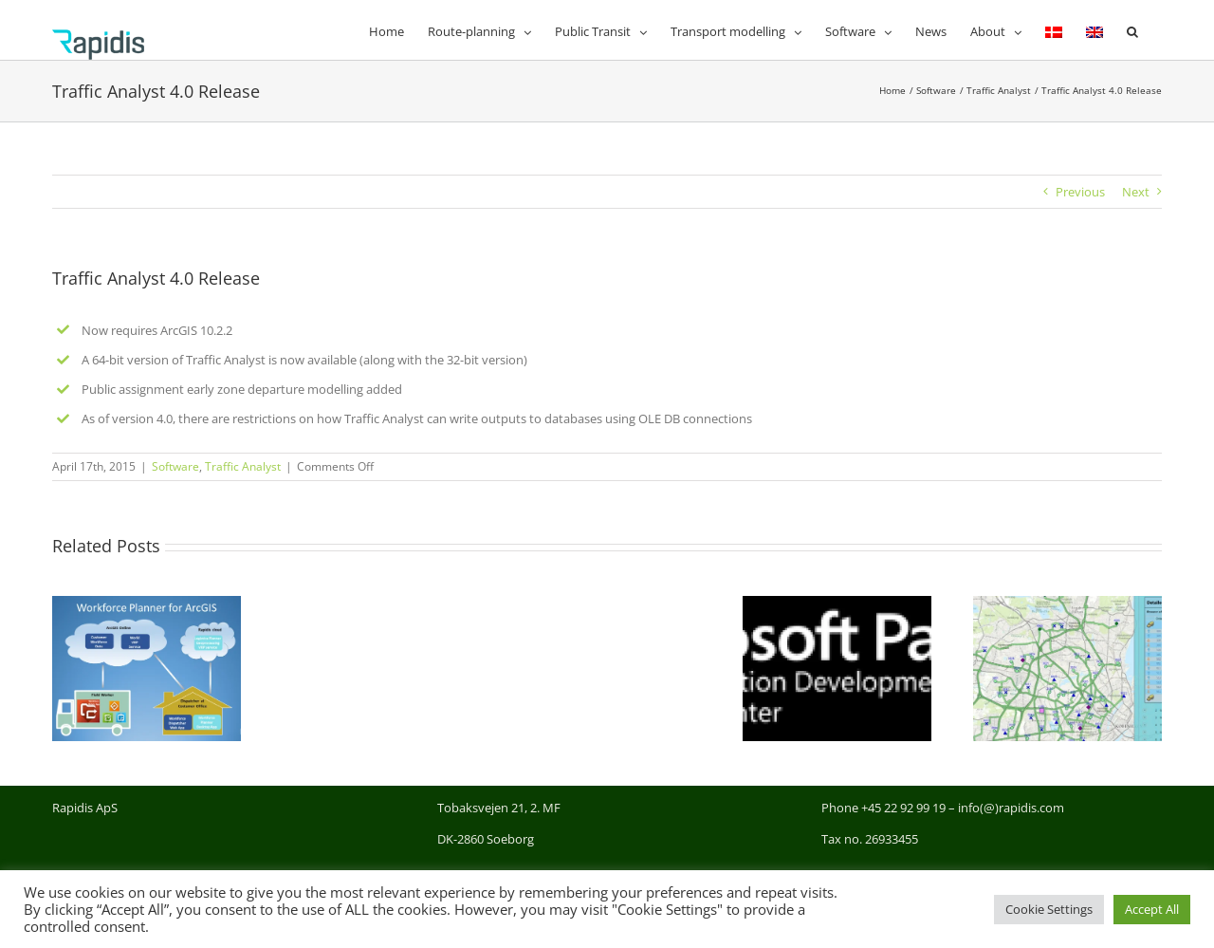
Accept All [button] (1152, 909)
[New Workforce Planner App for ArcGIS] (146, 604)
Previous (1080, 191)
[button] (1132, 30)
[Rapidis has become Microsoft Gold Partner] (837, 604)
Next (1136, 191)
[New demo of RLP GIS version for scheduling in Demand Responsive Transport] (1067, 604)
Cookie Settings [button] (1049, 909)
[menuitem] (1053, 30)
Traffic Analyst (243, 466)
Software (175, 466)
